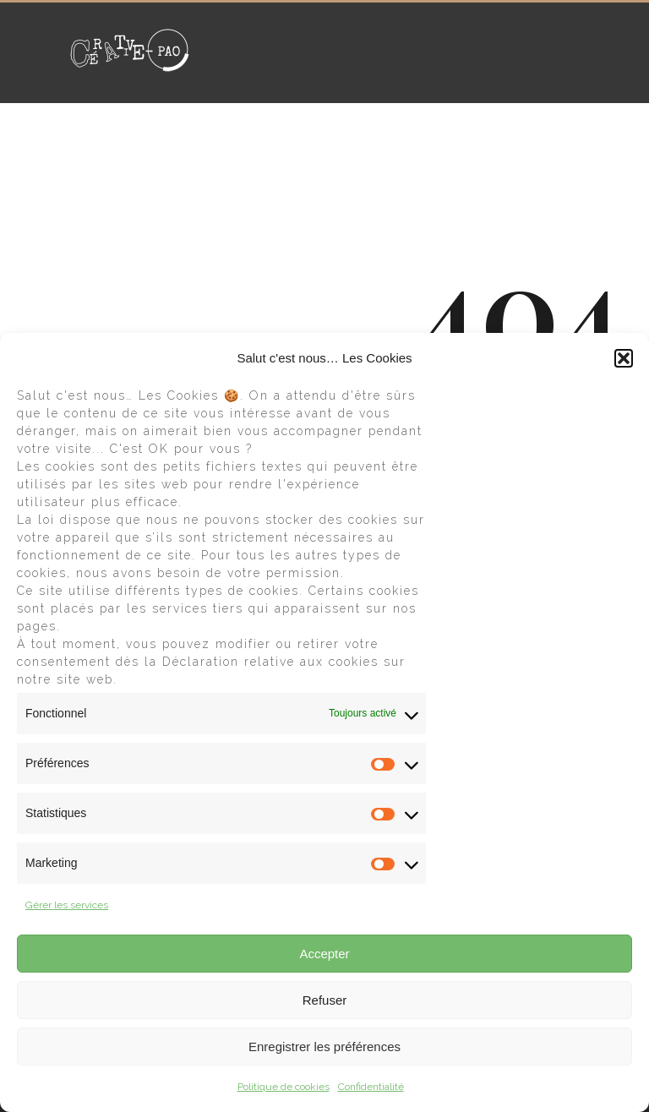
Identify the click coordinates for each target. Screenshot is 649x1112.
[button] (623, 358)
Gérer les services (66, 905)
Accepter (324, 953)
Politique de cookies (283, 1087)
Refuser (325, 1000)
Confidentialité (371, 1087)
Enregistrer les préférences (324, 1046)
